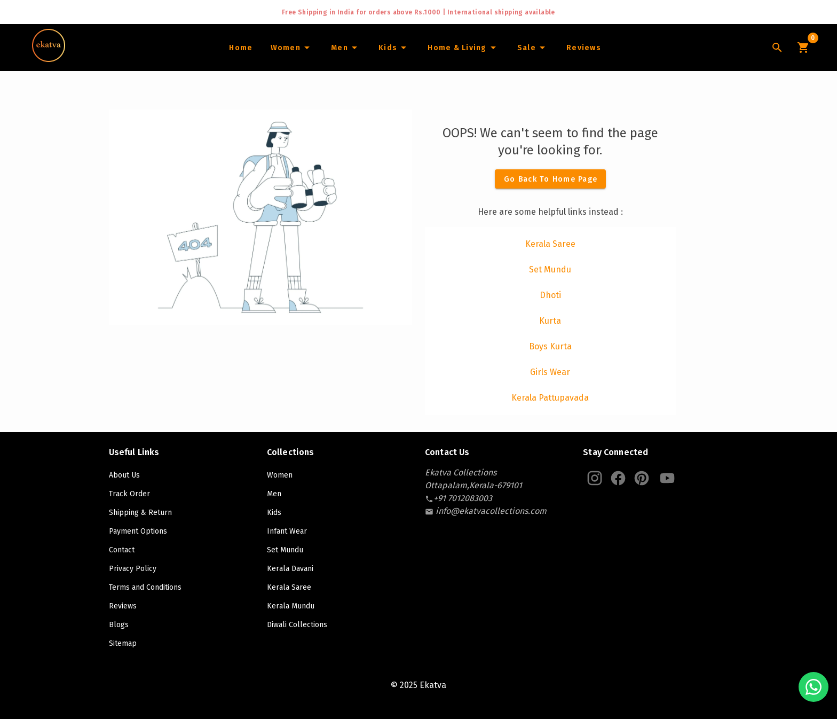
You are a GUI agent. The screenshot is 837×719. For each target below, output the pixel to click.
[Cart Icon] (803, 47)
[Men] (345, 47)
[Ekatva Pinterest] (641, 478)
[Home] (240, 47)
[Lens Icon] (777, 47)
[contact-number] (462, 498)
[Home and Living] (463, 47)
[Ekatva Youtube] (667, 478)
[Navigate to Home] (48, 58)
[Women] (291, 47)
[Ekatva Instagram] (594, 478)
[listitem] (550, 244)
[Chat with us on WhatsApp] (813, 687)
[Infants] (393, 47)
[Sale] (532, 47)
